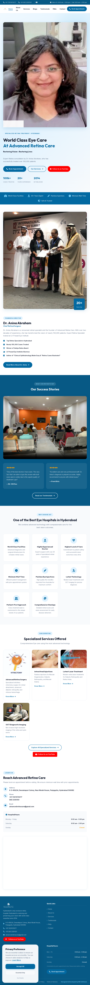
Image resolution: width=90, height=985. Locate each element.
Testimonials (45, 9)
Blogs (35, 9)
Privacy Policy (40, 982)
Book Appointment (77, 9)
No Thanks (21, 976)
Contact (62, 9)
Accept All (21, 965)
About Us (18, 9)
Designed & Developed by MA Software (74, 982)
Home (10, 9)
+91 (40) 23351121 (24, 2)
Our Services (37, 169)
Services (26, 9)
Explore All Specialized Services (45, 747)
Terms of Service (52, 982)
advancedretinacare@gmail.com (14, 935)
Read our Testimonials (45, 496)
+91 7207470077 (9, 2)
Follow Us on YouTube (45, 754)
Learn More (17, 959)
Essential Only (21, 971)
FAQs (54, 9)
